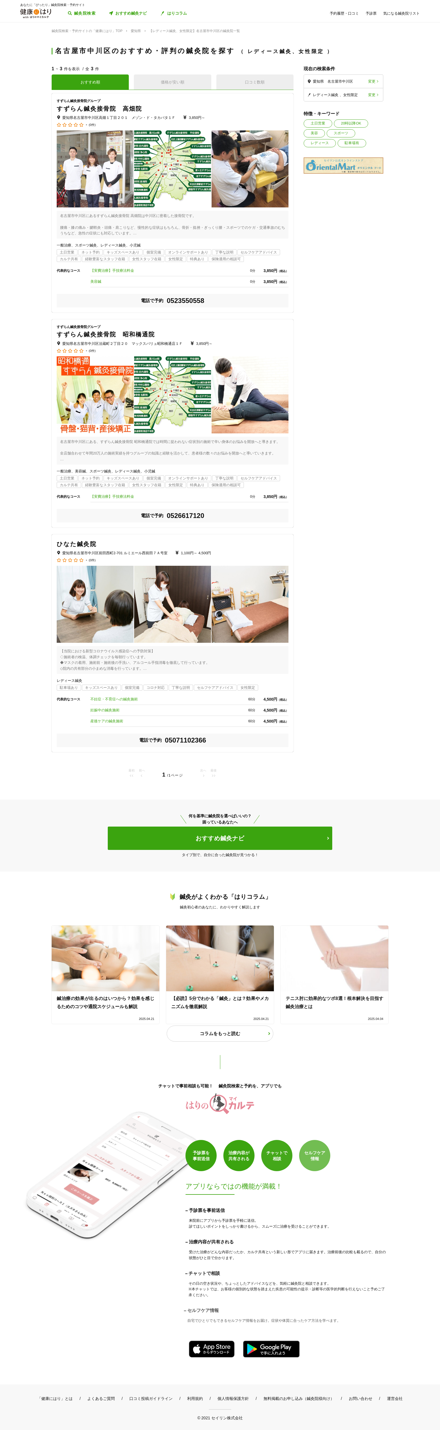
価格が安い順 (172, 82)
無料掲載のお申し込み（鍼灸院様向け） (298, 1398)
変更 (371, 81)
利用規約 (195, 1398)
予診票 (371, 13)
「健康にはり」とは (55, 1398)
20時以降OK (351, 123)
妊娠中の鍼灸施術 (105, 710)
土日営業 (318, 123)
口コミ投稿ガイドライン (151, 1398)
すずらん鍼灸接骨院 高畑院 (99, 108)
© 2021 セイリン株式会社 (219, 1418)
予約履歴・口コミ (344, 13)
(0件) (92, 124)
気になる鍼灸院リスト (401, 13)
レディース (320, 143)
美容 (314, 133)
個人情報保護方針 (233, 1398)
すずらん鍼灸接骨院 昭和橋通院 (106, 334)
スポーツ (341, 133)
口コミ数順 (255, 82)
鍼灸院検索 (85, 13)
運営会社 (395, 1398)
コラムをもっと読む (220, 1033)
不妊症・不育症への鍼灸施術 (114, 699)
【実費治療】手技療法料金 (112, 270)
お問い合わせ (360, 1398)
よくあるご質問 (101, 1398)
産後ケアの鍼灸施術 (106, 721)
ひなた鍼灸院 (77, 544)
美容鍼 (95, 281)
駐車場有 (352, 143)
